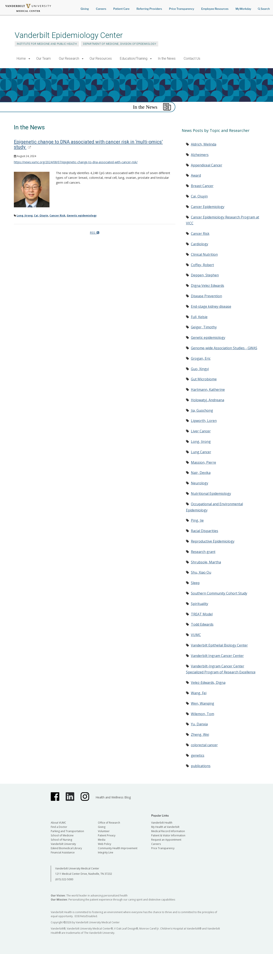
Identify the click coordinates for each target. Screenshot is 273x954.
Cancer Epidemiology (207, 206)
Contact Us (192, 58)
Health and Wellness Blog (113, 797)
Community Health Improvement (117, 848)
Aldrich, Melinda (203, 144)
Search (264, 7)
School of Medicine (62, 835)
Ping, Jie (197, 520)
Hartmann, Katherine (208, 389)
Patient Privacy (106, 835)
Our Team (43, 58)
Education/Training (133, 58)
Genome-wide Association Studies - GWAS (224, 348)
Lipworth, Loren (204, 420)
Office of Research (109, 822)
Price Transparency (181, 8)
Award (196, 175)
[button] (29, 58)
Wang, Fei (198, 693)
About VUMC (58, 822)
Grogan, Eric (201, 358)
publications (201, 765)
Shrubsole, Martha (206, 562)
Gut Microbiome (204, 379)
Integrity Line (105, 852)
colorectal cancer (204, 745)
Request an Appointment (166, 839)
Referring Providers (149, 8)
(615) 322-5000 (64, 879)
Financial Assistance (63, 852)
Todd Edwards (202, 624)
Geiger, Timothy (204, 327)
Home (21, 58)
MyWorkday (243, 8)
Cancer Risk (57, 215)
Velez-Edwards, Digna (208, 682)
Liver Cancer (201, 431)
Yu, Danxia (199, 724)
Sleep (195, 582)
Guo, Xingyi (200, 369)
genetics (197, 755)
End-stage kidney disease (211, 306)
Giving (85, 8)
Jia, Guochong (202, 410)
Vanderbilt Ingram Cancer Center (217, 655)
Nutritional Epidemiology (211, 493)
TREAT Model (202, 614)
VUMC (196, 634)
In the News (167, 58)
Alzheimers (200, 154)
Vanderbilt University (63, 844)
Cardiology (199, 244)
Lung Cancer (201, 452)
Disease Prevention (206, 296)
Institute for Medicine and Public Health (47, 43)
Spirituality (199, 603)
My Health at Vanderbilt (165, 827)
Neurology (199, 483)
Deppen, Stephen (205, 275)
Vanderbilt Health (161, 822)
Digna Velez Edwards (207, 285)
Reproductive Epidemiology (212, 541)
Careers (101, 8)
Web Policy (104, 844)
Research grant (203, 551)
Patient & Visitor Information (168, 835)
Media (101, 839)
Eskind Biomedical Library (66, 848)
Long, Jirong (25, 215)
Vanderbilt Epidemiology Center (69, 35)
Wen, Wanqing (202, 703)
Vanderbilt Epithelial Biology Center (219, 645)
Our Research (69, 58)
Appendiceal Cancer (206, 165)
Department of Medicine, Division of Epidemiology (119, 43)
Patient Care (121, 8)
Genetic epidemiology (82, 215)
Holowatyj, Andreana (207, 400)
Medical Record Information (168, 831)
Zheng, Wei (200, 734)
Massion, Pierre (203, 462)
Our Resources (101, 58)
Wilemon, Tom (202, 714)
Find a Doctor (59, 827)
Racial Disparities (204, 530)
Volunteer (104, 831)
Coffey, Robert (202, 265)
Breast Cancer (202, 185)
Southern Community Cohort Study (219, 593)
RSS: (94, 233)
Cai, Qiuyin (41, 215)
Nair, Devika (201, 472)
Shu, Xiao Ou (201, 572)
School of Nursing (61, 839)
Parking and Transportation (67, 831)
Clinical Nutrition (204, 254)
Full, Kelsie (199, 317)
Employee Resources (214, 8)
